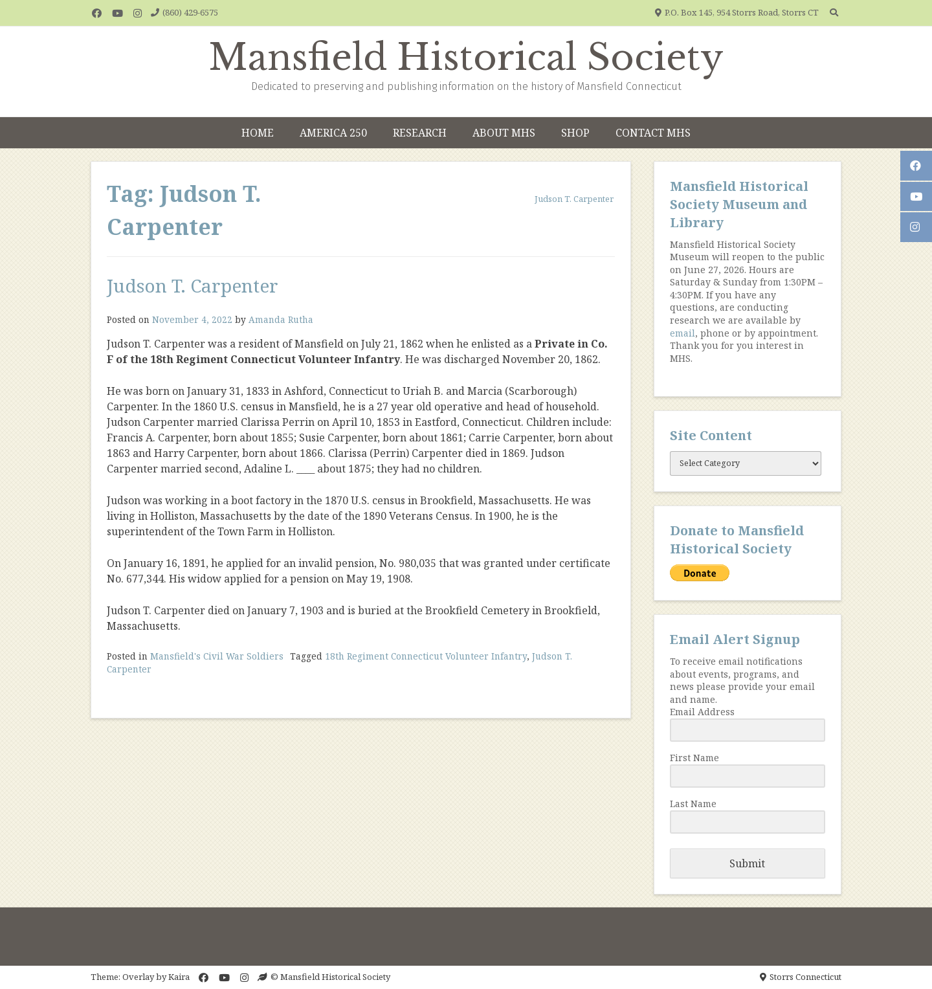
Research (420, 133)
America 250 (333, 133)
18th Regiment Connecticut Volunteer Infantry (426, 656)
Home (257, 133)
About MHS (503, 133)
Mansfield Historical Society (466, 58)
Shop (575, 133)
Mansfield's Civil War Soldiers (216, 656)
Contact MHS (653, 133)
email (682, 333)
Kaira (179, 977)
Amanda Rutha (281, 319)
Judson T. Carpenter (192, 285)
